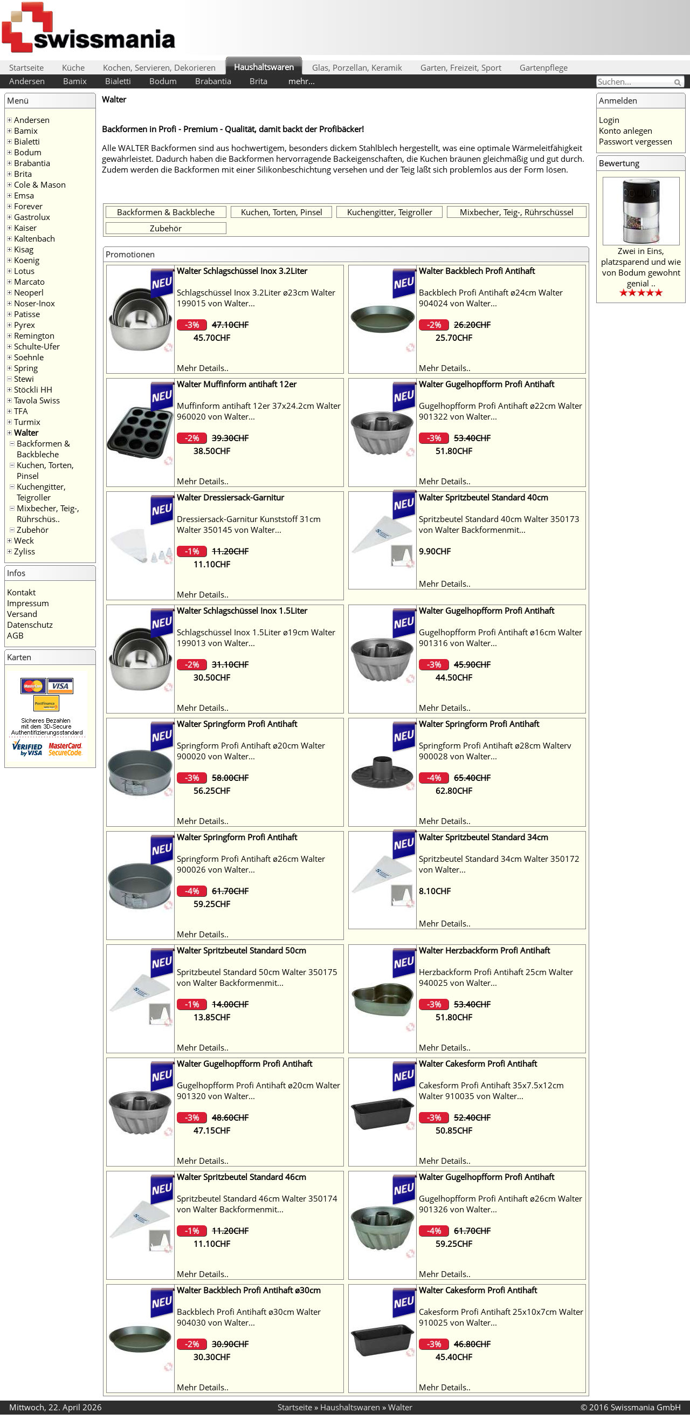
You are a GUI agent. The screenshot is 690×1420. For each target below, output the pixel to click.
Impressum (28, 603)
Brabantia (213, 81)
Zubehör (33, 529)
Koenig (26, 260)
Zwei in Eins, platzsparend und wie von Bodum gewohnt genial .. (641, 267)
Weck (24, 540)
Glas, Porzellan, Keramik (357, 67)
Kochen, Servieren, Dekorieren (159, 67)
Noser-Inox (34, 303)
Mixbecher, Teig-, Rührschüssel (517, 212)
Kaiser (25, 227)
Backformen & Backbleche (43, 448)
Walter (26, 432)
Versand (22, 613)
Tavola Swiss (37, 400)
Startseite (26, 67)
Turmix (27, 421)
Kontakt (21, 592)
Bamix (75, 81)
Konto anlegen (625, 130)
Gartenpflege (544, 67)
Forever (28, 206)
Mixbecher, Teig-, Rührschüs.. (48, 513)
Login (609, 119)
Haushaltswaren (264, 66)
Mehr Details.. (203, 367)
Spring (26, 367)
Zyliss (24, 551)
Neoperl (29, 292)
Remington (34, 335)
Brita (258, 81)
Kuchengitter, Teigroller (41, 492)
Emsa (24, 195)
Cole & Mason (40, 184)
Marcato (29, 281)
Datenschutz (30, 624)
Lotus (24, 270)
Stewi (24, 378)
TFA (21, 411)
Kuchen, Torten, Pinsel (281, 212)
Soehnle (29, 357)
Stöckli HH (33, 389)
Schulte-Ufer (37, 346)
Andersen (27, 81)
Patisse (27, 313)
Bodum (163, 81)
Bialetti (118, 81)
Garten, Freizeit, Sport (460, 67)
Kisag (23, 249)
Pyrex (24, 324)
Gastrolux (32, 216)
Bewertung (619, 162)
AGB (15, 635)
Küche (73, 67)
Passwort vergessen (635, 141)
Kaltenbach (34, 238)
